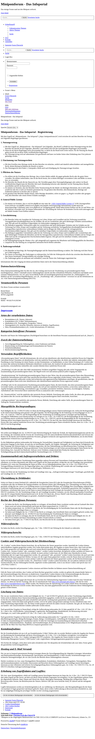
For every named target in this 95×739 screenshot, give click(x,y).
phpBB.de (24, 724)
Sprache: (4, 127)
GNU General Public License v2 (63, 204)
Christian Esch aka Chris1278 (24, 715)
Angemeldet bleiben (16, 76)
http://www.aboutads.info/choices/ (63, 582)
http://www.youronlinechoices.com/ (13, 584)
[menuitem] (17, 28)
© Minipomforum (15, 713)
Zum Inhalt (4, 13)
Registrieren (13, 85)
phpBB (11, 721)
